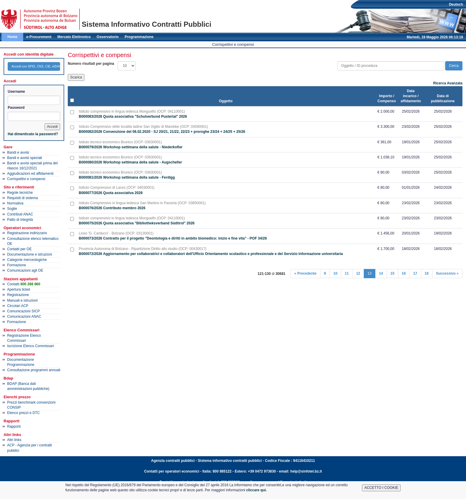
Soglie (12, 209)
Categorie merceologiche (27, 260)
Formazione (16, 265)
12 (358, 273)
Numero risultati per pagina (91, 64)
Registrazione (18, 295)
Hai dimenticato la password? (33, 134)
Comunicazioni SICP (23, 311)
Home (12, 37)
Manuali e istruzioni (22, 300)
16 (404, 273)
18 (427, 273)
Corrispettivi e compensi (26, 179)
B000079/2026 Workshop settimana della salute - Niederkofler (130, 147)
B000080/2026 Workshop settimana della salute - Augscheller (130, 162)
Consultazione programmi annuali (33, 370)
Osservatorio (108, 37)
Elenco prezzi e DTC (23, 413)
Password (16, 108)
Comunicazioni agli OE (25, 270)
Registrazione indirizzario (27, 233)
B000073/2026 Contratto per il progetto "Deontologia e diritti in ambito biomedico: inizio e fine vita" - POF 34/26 (173, 238)
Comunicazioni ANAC (24, 316)
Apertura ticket (18, 289)
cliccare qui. (256, 490)
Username (16, 91)
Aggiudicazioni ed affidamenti (30, 173)
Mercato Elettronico (74, 37)
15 (392, 273)
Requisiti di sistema (22, 198)
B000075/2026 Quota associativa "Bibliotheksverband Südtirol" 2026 (137, 223)
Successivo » (447, 273)
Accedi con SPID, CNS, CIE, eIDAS (36, 66)
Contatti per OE (19, 249)
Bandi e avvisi (18, 152)
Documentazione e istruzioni (29, 254)
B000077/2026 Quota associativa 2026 (111, 193)
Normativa (15, 203)
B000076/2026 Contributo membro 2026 (112, 208)
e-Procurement (38, 37)
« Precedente (305, 273)
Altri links (14, 440)
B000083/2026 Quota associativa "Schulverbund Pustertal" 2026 (133, 116)
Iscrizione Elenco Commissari (30, 346)
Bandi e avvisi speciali (24, 158)
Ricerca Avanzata (448, 83)
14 (381, 273)
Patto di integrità (20, 220)
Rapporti (14, 426)
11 (347, 273)
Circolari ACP (17, 306)
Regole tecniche (20, 193)
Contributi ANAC (20, 214)
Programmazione (139, 37)
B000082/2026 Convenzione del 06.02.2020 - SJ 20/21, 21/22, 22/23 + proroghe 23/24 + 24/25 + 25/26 (162, 132)
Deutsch (456, 4)
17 (415, 273)
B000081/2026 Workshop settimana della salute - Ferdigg (127, 177)
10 (335, 273)
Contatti (23, 284)
